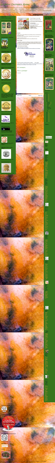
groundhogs (40, 63)
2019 (47, 112)
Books (16, 9)
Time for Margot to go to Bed (31, 64)
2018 (47, 113)
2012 (47, 121)
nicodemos (37, 461)
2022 (47, 98)
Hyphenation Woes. (46, 311)
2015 (47, 117)
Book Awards (21, 9)
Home (3, 9)
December (48, 102)
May (47, 110)
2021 (47, 99)
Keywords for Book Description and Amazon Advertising (46, 158)
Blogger (45, 461)
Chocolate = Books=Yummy (46, 354)
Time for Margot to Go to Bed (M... (49, 108)
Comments (4, 446)
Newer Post (19, 95)
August (48, 104)
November (48, 103)
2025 (47, 94)
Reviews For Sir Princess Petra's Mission (28, 10)
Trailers (27, 9)
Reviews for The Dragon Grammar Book (10, 12)
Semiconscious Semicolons (46, 261)
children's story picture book (33, 63)
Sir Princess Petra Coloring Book (44, 10)
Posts (47, 136)
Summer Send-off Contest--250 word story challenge (46, 287)
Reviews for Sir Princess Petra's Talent (10, 10)
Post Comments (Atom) (32, 98)
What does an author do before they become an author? (46, 182)
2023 (47, 97)
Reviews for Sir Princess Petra (37, 9)
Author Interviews (9, 9)
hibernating (19, 64)
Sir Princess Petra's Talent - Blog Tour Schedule (46, 382)
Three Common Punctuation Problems (46, 237)
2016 (47, 116)
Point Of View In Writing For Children (46, 209)
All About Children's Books (15, 4)
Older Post (40, 95)
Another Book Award (46, 332)
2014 (47, 118)
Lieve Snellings (23, 64)
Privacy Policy (22, 12)
